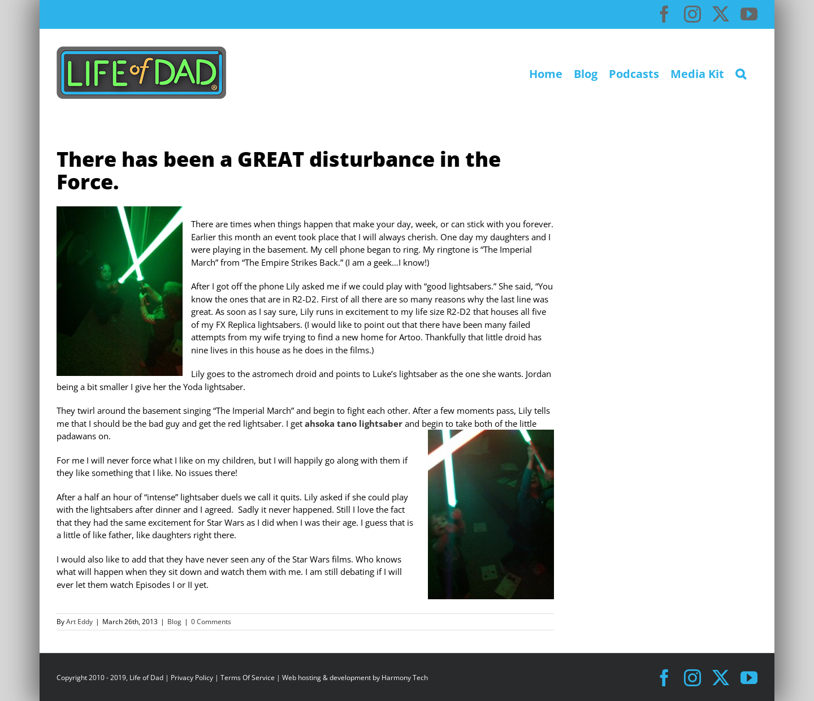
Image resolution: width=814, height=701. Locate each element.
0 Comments (211, 621)
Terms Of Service (247, 677)
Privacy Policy (192, 677)
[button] (740, 72)
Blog (174, 621)
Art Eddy (79, 621)
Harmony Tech (405, 677)
